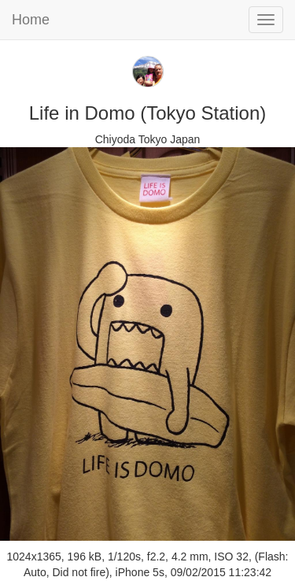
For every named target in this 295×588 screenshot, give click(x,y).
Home (31, 20)
